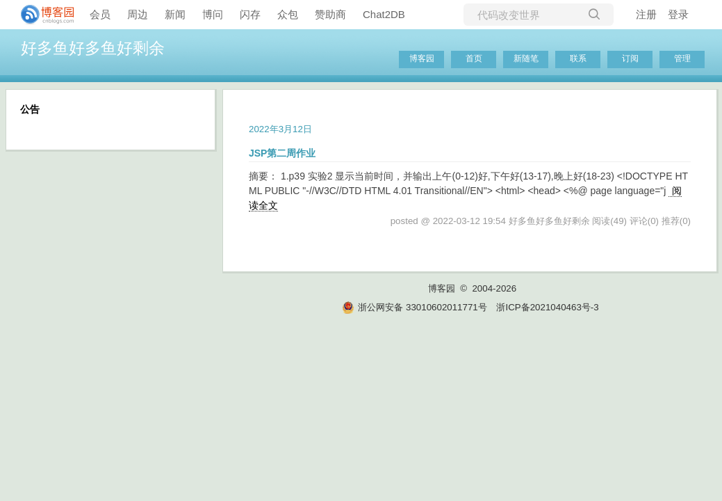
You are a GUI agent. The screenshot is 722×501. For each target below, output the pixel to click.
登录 (678, 14)
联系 (578, 58)
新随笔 (526, 58)
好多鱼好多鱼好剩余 (93, 48)
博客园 (421, 58)
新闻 (175, 14)
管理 (682, 58)
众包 (287, 14)
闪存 (250, 14)
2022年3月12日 (280, 129)
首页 (474, 58)
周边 (137, 14)
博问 (212, 14)
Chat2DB (384, 14)
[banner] (41, 14)
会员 (100, 14)
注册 (646, 14)
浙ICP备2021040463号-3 (547, 307)
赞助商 (330, 14)
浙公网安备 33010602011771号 (414, 307)
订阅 (630, 58)
